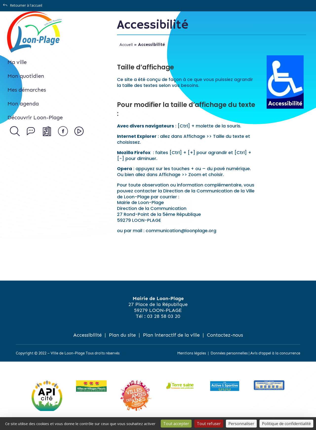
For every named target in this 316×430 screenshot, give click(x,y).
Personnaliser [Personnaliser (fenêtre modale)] (241, 423)
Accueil (126, 44)
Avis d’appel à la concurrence (275, 353)
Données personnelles (229, 353)
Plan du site (122, 335)
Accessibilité (87, 335)
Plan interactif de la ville (171, 335)
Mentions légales (191, 353)
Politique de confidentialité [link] (286, 423)
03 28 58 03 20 (163, 316)
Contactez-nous (225, 335)
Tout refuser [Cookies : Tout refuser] (209, 423)
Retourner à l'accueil (26, 5)
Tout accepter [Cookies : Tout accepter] (176, 423)
